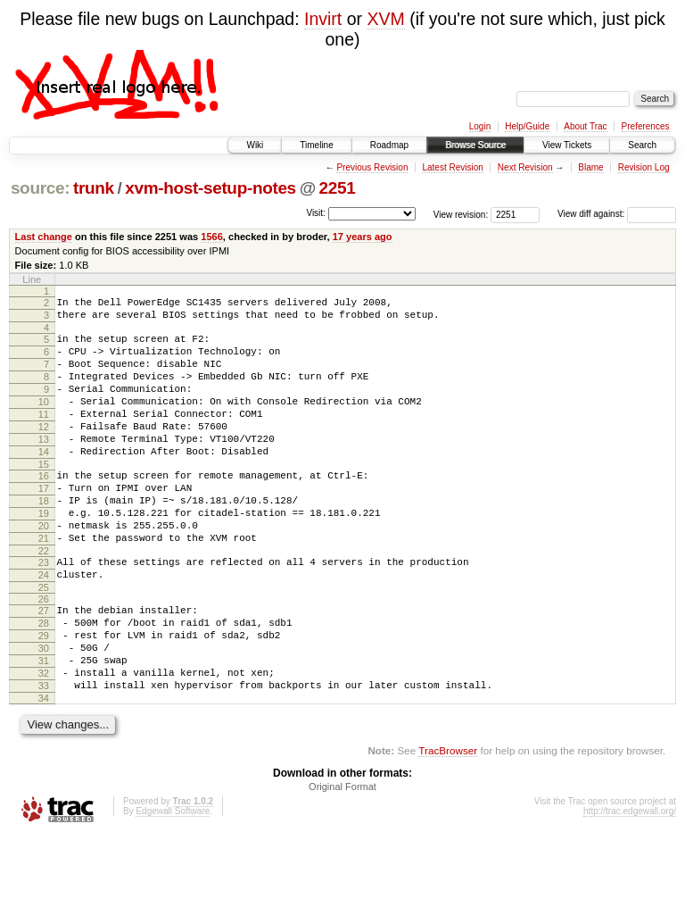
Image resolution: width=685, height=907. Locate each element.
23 (43, 610)
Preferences (646, 126)
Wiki (254, 145)
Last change (43, 236)
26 (43, 652)
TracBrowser (447, 822)
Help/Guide (527, 126)
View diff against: (616, 214)
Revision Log (644, 167)
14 (43, 481)
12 (43, 450)
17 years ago (362, 236)
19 (43, 553)
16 (43, 508)
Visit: (316, 213)
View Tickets (566, 145)
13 (43, 466)
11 (43, 435)
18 (43, 538)
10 (43, 420)
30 (43, 709)
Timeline (316, 145)
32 (43, 740)
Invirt (323, 19)
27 (43, 664)
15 (43, 496)
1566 (212, 236)
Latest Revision (452, 167)
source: (40, 188)
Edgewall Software (173, 883)
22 (43, 599)
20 (43, 568)
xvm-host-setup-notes (210, 188)
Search (642, 145)
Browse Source (475, 145)
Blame (590, 167)
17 (43, 523)
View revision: (461, 214)
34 (43, 770)
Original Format (342, 858)
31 (43, 725)
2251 (337, 188)
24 (43, 625)
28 (43, 679)
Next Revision (525, 167)
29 (43, 694)
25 (43, 641)
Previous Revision (372, 167)
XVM (385, 19)
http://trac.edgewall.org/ (629, 883)
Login (480, 126)
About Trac (585, 126)
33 (43, 755)
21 (43, 583)
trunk (93, 188)
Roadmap (389, 145)
